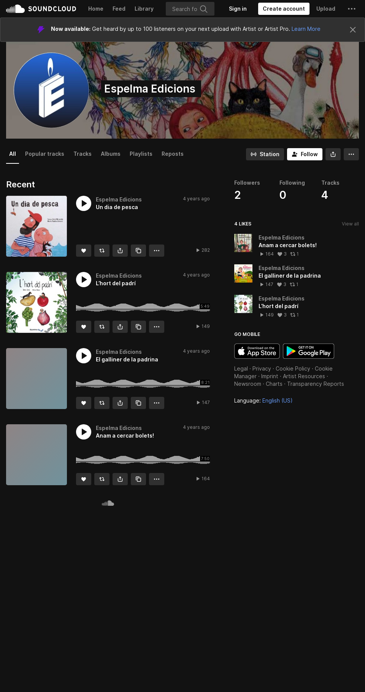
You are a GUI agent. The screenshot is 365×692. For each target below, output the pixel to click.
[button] (351, 9)
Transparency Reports (315, 383)
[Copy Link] (138, 251)
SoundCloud (41, 9)
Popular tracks (44, 153)
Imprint (269, 376)
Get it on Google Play (308, 351)
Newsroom (247, 383)
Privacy (261, 368)
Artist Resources (304, 376)
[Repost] (102, 251)
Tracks (82, 153)
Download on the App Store (257, 351)
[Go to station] (265, 154)
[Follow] (304, 154)
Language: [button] (263, 400)
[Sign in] (237, 9)
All (12, 153)
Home (95, 8)
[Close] (353, 30)
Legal (241, 368)
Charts (274, 383)
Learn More (306, 29)
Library (144, 8)
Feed (119, 8)
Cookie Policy (293, 368)
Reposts (173, 153)
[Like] (83, 251)
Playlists (141, 153)
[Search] (190, 9)
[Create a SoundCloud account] (283, 9)
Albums (111, 153)
